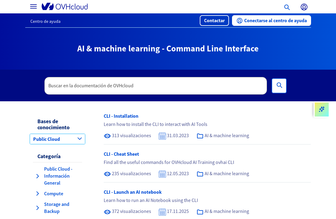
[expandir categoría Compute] (37, 193)
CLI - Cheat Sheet (121, 154)
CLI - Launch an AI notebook (133, 192)
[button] (214, 20)
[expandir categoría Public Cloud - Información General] (37, 176)
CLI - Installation (121, 116)
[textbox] (155, 86)
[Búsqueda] (279, 85)
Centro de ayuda (45, 21)
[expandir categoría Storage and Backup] (37, 208)
